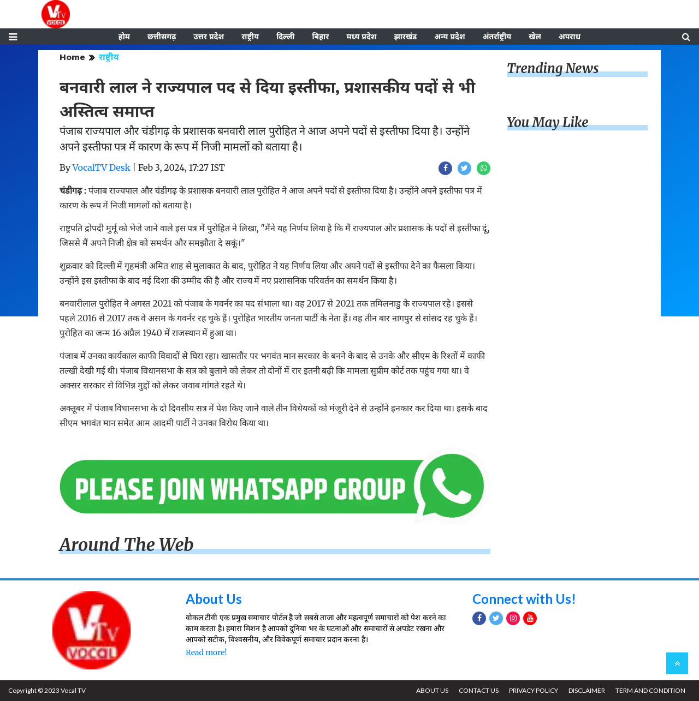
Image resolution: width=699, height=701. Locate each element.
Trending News (553, 68)
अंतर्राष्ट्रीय (497, 36)
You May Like (548, 122)
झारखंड (405, 36)
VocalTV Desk (102, 167)
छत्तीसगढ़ (161, 36)
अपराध (569, 36)
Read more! (206, 652)
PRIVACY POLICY (533, 690)
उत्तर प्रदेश (208, 36)
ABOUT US (432, 690)
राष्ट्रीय (250, 36)
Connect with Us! (524, 599)
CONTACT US (479, 690)
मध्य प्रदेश (361, 36)
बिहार (320, 36)
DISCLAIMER (586, 690)
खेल (535, 36)
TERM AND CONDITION (650, 690)
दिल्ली (285, 36)
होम (124, 36)
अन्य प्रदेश (449, 36)
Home (72, 57)
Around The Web (127, 545)
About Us (214, 599)
